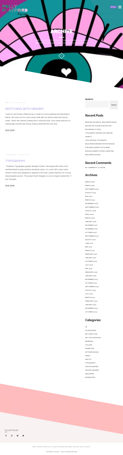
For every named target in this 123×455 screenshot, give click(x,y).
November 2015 (91, 279)
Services (76, 446)
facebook (6, 436)
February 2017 (91, 254)
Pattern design (91, 352)
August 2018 (90, 211)
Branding (89, 341)
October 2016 (91, 261)
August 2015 (90, 290)
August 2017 (90, 239)
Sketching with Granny (24, 108)
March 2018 (90, 218)
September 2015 (92, 286)
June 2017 (89, 243)
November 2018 (91, 203)
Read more (10, 130)
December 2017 (91, 225)
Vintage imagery (92, 370)
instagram (12, 436)
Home (34, 446)
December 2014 (91, 308)
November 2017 (91, 229)
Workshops (90, 377)
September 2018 (92, 207)
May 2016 (88, 268)
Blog (82, 446)
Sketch (8, 102)
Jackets (55, 446)
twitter (23, 436)
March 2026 (90, 182)
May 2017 (88, 247)
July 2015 (89, 294)
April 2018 (89, 214)
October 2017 (91, 232)
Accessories (90, 330)
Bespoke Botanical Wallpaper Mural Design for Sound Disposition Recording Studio (101, 125)
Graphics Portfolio (44, 446)
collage (88, 345)
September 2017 (92, 236)
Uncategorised (91, 366)
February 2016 (91, 272)
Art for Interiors (93, 337)
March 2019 (90, 200)
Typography (10, 155)
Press (87, 356)
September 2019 (92, 189)
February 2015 (91, 301)
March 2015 (90, 297)
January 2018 (90, 221)
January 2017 (90, 258)
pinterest (18, 436)
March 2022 (90, 185)
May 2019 (88, 196)
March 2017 (90, 250)
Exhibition (89, 348)
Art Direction (91, 334)
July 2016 (89, 265)
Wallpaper (89, 374)
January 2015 (90, 305)
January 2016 (90, 276)
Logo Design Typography (96, 140)
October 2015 (91, 283)
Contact (87, 446)
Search (89, 99)
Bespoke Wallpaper (65, 446)
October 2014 (91, 312)
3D (86, 327)
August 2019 (90, 193)
